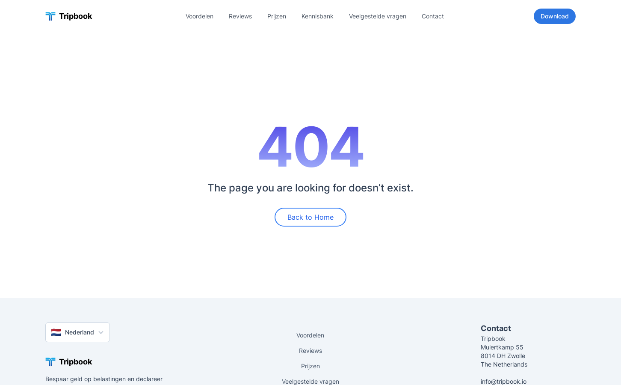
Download (555, 16)
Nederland (77, 332)
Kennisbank (318, 16)
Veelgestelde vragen (377, 16)
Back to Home (310, 217)
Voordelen (199, 16)
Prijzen (276, 16)
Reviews (240, 16)
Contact (433, 16)
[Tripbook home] (68, 16)
